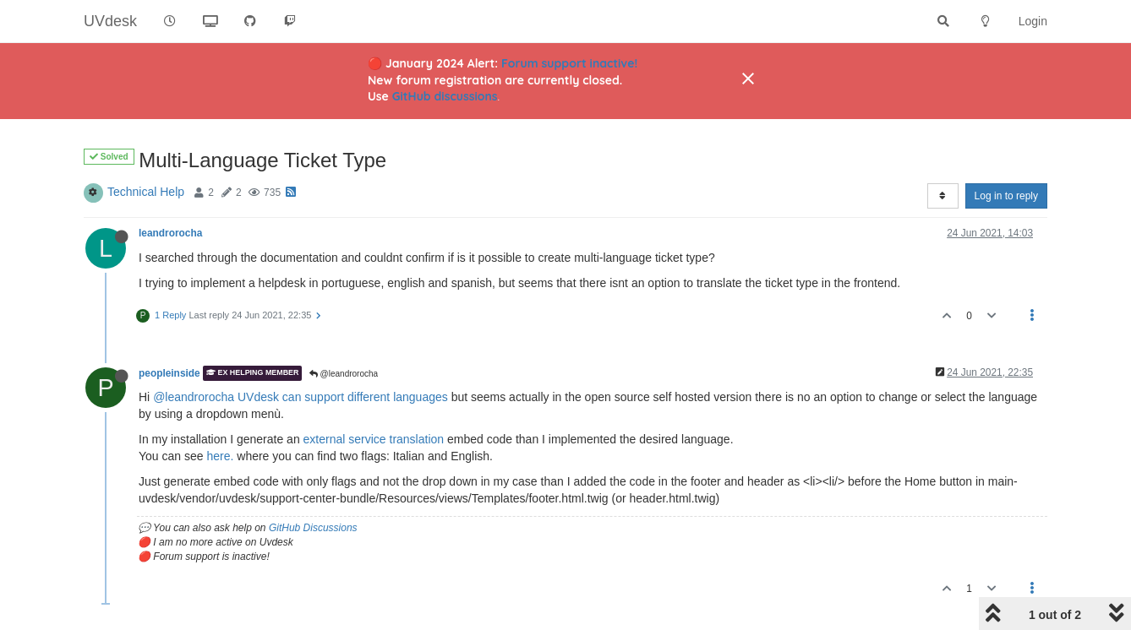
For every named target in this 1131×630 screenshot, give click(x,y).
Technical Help (145, 191)
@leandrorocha (343, 373)
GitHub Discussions (313, 528)
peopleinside (169, 373)
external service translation (374, 439)
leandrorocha (170, 233)
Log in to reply (1006, 196)
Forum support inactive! (569, 63)
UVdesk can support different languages (343, 397)
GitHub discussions (445, 96)
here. (219, 456)
